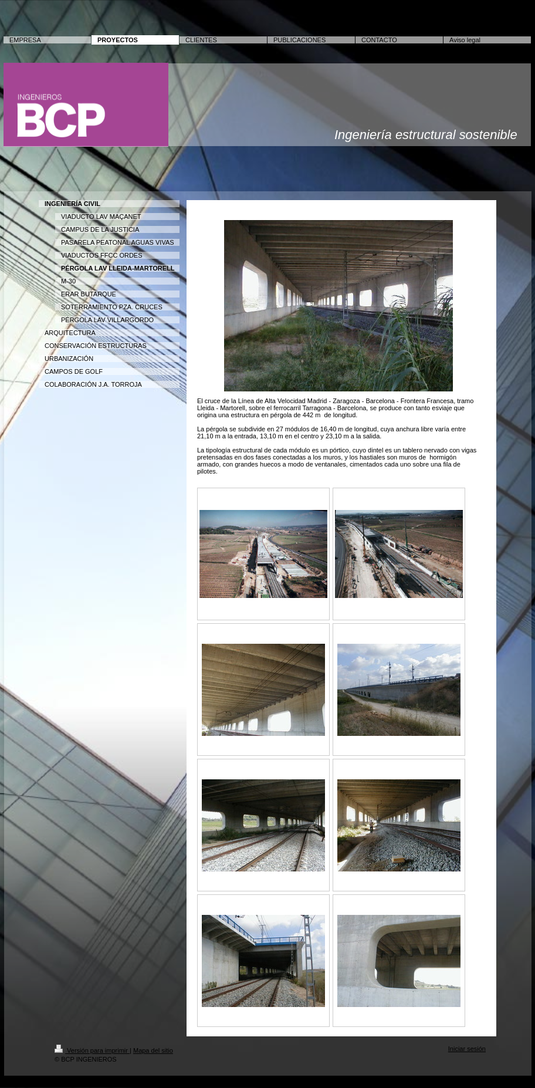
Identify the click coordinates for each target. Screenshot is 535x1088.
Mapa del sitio (153, 1050)
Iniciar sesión (467, 1048)
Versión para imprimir (92, 1050)
